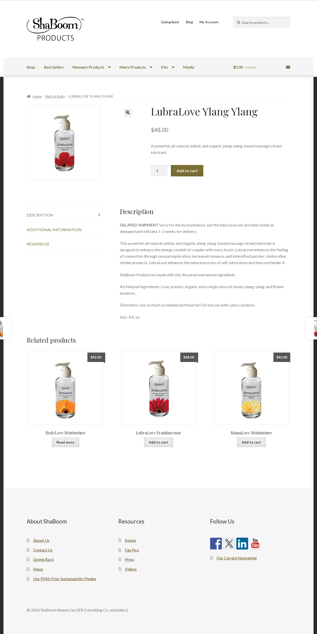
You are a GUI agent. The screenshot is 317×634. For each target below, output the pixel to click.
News (38, 569)
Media (188, 67)
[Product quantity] (159, 170)
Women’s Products (88, 67)
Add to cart (187, 170)
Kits (164, 67)
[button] (128, 112)
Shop (31, 67)
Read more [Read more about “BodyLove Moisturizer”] (65, 442)
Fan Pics (132, 550)
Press (129, 559)
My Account (209, 22)
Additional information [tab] (54, 229)
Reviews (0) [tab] (38, 244)
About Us (41, 540)
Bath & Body (55, 96)
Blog (189, 22)
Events (130, 540)
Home (37, 96)
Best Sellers (54, 67)
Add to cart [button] (158, 442)
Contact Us (43, 550)
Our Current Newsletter (236, 557)
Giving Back (170, 22)
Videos (131, 569)
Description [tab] (40, 215)
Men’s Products (132, 67)
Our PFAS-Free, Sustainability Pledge (64, 578)
